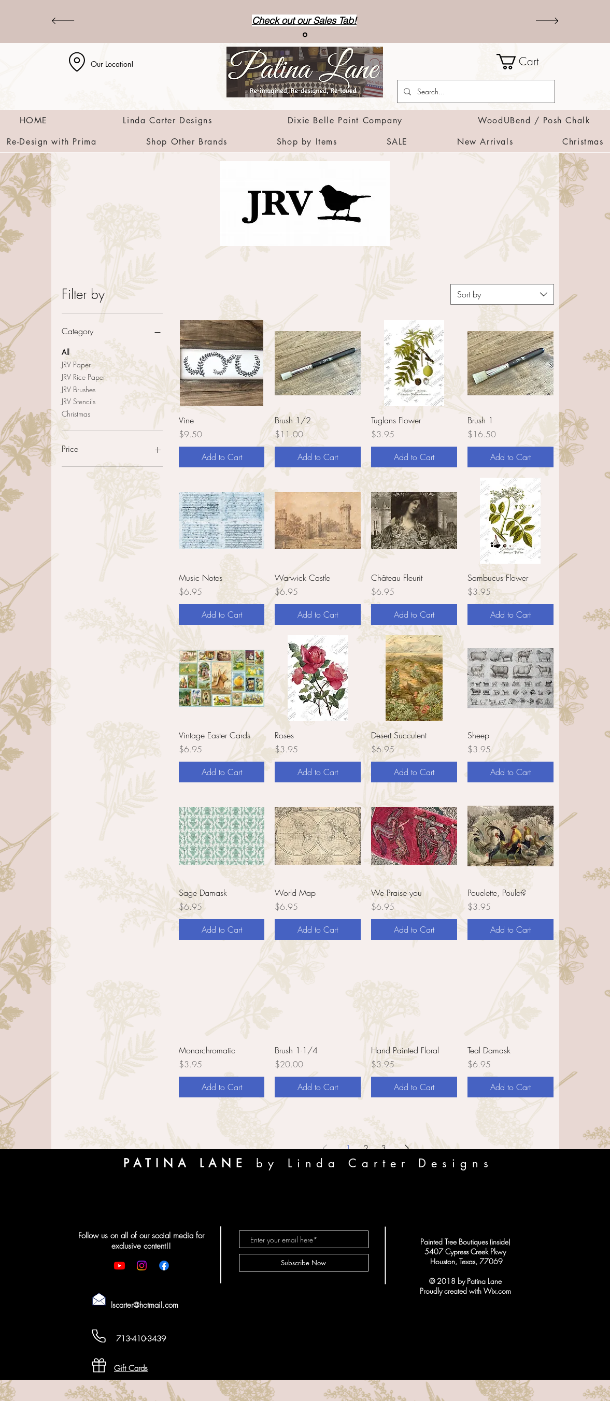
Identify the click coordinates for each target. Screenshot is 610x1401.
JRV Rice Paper (83, 376)
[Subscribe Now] (303, 1262)
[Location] (77, 61)
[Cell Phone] (99, 1335)
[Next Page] (407, 1148)
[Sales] (305, 35)
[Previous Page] (325, 1148)
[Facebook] (164, 1265)
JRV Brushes (78, 388)
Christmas (76, 413)
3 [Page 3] (383, 1148)
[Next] (547, 21)
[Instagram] (141, 1265)
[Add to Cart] (222, 457)
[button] (525, 61)
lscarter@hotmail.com (144, 1305)
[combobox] (502, 294)
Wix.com (497, 1291)
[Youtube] (119, 1265)
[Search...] (475, 91)
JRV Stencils (78, 400)
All (65, 351)
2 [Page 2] (365, 1148)
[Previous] (63, 21)
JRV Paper (76, 364)
